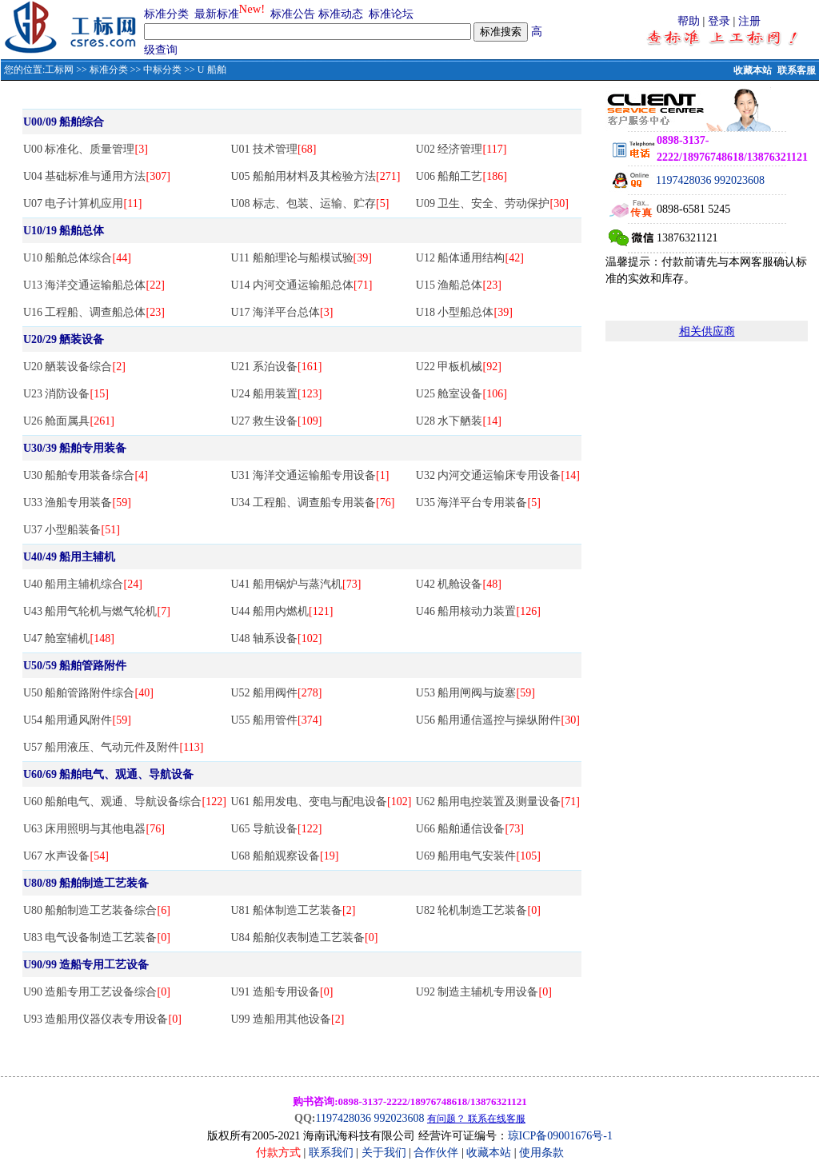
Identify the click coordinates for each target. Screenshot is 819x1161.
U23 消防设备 (66, 394)
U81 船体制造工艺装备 (292, 910)
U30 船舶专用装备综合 (85, 475)
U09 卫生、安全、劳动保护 (492, 203)
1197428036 (683, 180)
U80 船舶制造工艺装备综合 (96, 910)
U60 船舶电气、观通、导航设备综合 (124, 802)
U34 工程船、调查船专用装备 (312, 503)
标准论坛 (391, 14)
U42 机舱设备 (458, 584)
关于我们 (386, 1153)
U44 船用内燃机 (281, 611)
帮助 (688, 21)
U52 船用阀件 (276, 693)
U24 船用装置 (276, 394)
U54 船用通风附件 (77, 720)
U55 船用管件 (276, 720)
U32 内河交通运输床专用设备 (498, 475)
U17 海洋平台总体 (281, 312)
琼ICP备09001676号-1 (560, 1136)
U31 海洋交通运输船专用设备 (309, 475)
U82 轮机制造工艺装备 (478, 910)
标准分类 (166, 14)
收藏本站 (752, 70)
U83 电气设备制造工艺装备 (96, 938)
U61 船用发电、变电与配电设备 (320, 802)
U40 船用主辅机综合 (82, 584)
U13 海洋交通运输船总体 (94, 285)
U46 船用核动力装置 (478, 611)
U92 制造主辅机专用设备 (484, 992)
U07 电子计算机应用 (82, 203)
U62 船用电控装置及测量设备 (498, 802)
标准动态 (340, 14)
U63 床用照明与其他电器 (94, 829)
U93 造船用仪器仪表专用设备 (102, 1019)
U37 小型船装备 (71, 530)
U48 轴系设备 (276, 638)
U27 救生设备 (276, 421)
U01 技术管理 (273, 149)
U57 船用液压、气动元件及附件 (113, 747)
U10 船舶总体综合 (77, 258)
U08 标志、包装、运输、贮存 (309, 203)
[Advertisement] (707, 533)
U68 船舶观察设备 (284, 856)
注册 (749, 21)
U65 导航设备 (276, 829)
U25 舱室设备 (461, 394)
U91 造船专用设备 (281, 992)
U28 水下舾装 (458, 421)
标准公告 (292, 14)
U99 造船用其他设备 (287, 1019)
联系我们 (331, 1153)
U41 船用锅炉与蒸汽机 (295, 584)
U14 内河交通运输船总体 (301, 285)
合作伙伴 (435, 1153)
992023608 (739, 180)
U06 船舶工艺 (461, 176)
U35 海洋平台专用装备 (478, 503)
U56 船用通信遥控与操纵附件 (498, 720)
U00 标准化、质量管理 (85, 149)
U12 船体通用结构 (470, 258)
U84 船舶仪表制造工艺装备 (304, 938)
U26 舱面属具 (68, 421)
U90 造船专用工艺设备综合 (96, 992)
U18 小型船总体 (464, 312)
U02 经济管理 (461, 149)
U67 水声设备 (66, 856)
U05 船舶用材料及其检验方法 (315, 176)
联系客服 (796, 70)
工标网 (59, 69)
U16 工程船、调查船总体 (94, 312)
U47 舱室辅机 (68, 638)
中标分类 (162, 69)
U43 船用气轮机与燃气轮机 (96, 611)
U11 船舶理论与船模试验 (300, 258)
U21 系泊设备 (276, 367)
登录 (719, 21)
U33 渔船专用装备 (77, 503)
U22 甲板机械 (458, 367)
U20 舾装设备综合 (74, 367)
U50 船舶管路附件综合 (88, 693)
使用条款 (541, 1153)
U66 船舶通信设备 (470, 829)
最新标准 (216, 14)
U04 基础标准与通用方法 (96, 176)
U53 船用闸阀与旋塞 (475, 693)
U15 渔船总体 (458, 285)
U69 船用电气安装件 (478, 856)
